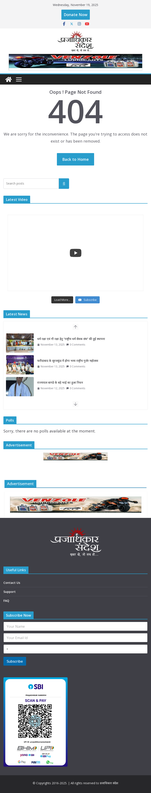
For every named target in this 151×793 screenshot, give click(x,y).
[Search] (64, 183)
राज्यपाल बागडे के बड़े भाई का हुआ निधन (60, 382)
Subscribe (15, 661)
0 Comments (75, 344)
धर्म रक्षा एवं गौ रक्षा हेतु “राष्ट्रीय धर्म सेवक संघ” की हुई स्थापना (71, 339)
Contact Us (11, 583)
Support (9, 592)
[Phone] (75, 649)
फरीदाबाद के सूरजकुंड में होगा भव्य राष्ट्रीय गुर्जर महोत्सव (67, 361)
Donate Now (75, 14)
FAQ (6, 601)
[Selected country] (6, 649)
